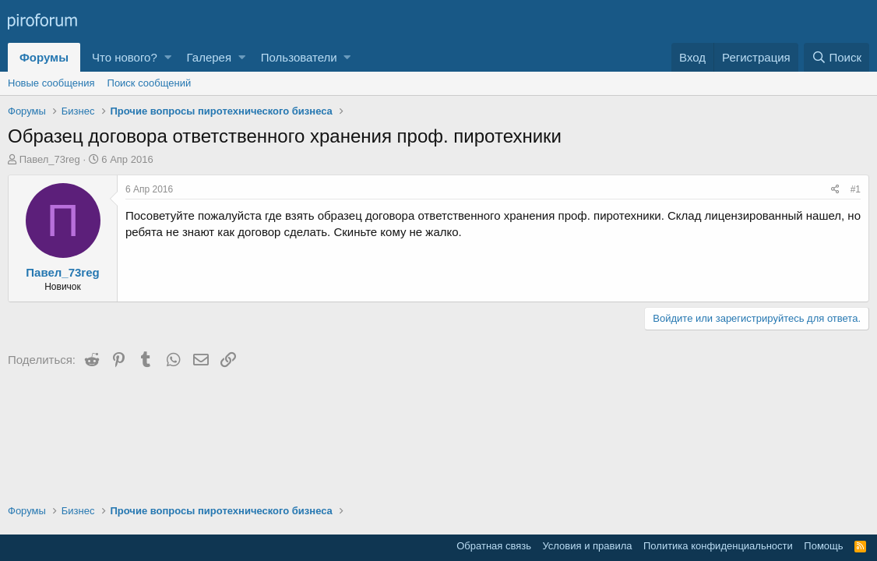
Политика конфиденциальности (718, 546)
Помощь (823, 546)
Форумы (44, 57)
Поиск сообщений (149, 83)
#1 (856, 189)
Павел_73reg (49, 159)
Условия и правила (587, 546)
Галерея (209, 57)
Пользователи (299, 57)
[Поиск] (836, 57)
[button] (167, 57)
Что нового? (124, 57)
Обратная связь (493, 546)
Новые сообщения (51, 83)
